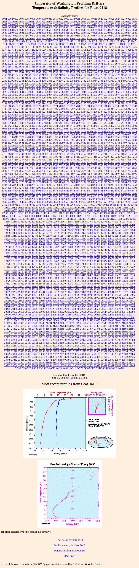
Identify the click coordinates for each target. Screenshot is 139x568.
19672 (62, 295)
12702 (56, 247)
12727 (14, 249)
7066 (134, 148)
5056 (10, 94)
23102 (90, 354)
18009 (28, 269)
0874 (94, 35)
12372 (97, 221)
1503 (66, 55)
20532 (62, 309)
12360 (14, 221)
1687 (44, 66)
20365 (111, 306)
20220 (104, 303)
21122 (62, 317)
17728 (76, 266)
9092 (66, 196)
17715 (69, 266)
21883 (111, 328)
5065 (55, 94)
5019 (94, 89)
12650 (83, 244)
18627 (62, 278)
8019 (10, 176)
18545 (7, 278)
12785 (14, 255)
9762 (44, 204)
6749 (123, 142)
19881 (49, 297)
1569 (123, 58)
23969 (31, 368)
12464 (35, 233)
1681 (10, 66)
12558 (118, 235)
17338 (118, 261)
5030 (15, 92)
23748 (111, 362)
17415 (35, 264)
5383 (111, 120)
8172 (4, 182)
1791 (61, 72)
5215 (117, 109)
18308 (111, 272)
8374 (77, 187)
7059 (128, 148)
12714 (97, 247)
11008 (32, 213)
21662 (131, 323)
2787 (111, 80)
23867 (76, 365)
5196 (38, 109)
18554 (14, 278)
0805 (44, 32)
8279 (21, 187)
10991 (97, 210)
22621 (97, 342)
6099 (4, 131)
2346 (49, 80)
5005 (15, 89)
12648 (69, 244)
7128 (10, 154)
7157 (83, 154)
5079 (128, 94)
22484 (104, 340)
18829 (125, 280)
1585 (77, 61)
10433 (92, 204)
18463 (111, 275)
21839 (35, 328)
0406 (55, 24)
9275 (21, 199)
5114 (38, 100)
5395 (27, 123)
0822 (72, 32)
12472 (56, 233)
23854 (62, 365)
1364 (111, 52)
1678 (134, 63)
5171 (38, 106)
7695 (100, 171)
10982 (35, 210)
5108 (10, 100)
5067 (66, 94)
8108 (112, 176)
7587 (106, 165)
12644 (42, 244)
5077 (117, 94)
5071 (83, 94)
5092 (66, 97)
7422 (32, 162)
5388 (134, 120)
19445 (83, 292)
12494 (28, 235)
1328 (128, 49)
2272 (94, 78)
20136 (21, 303)
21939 (49, 331)
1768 (89, 69)
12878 (14, 258)
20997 (21, 317)
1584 (72, 61)
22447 (76, 340)
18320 (118, 272)
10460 (49, 207)
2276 (117, 78)
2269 (77, 78)
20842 (56, 314)
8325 (49, 187)
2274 (106, 78)
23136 (111, 354)
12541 (62, 235)
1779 (128, 69)
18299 (97, 272)
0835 (134, 32)
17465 (76, 264)
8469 (117, 190)
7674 (83, 171)
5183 (106, 106)
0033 (15, 21)
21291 (7, 320)
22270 (104, 337)
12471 (49, 233)
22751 (118, 345)
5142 (49, 103)
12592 (14, 238)
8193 (89, 182)
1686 (38, 66)
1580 (49, 61)
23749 (118, 362)
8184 (61, 182)
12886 (69, 258)
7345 (66, 159)
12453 (97, 230)
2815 (66, 83)
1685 (32, 66)
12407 (7, 227)
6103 (21, 131)
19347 (125, 289)
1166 (105, 44)
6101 (10, 131)
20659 (111, 311)
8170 (134, 179)
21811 (111, 326)
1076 (89, 38)
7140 (27, 154)
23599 (42, 362)
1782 (10, 72)
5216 (123, 109)
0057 (83, 21)
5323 (128, 117)
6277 (27, 134)
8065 (55, 176)
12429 (131, 227)
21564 (111, 323)
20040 (7, 300)
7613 (83, 168)
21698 (42, 326)
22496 (118, 340)
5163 (128, 103)
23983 (38, 368)
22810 (69, 348)
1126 (99, 41)
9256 (117, 196)
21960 (69, 331)
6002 (134, 125)
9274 (15, 199)
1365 (117, 52)
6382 (21, 140)
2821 (100, 83)
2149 (123, 72)
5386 (128, 120)
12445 (42, 230)
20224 (111, 303)
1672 (106, 63)
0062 (111, 21)
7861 (66, 173)
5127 (105, 100)
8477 (4, 193)
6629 (10, 142)
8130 (27, 179)
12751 (125, 249)
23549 (125, 359)
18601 (49, 278)
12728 (21, 249)
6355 (100, 137)
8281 (27, 187)
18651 (83, 278)
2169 (94, 75)
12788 (35, 255)
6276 (21, 134)
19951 (62, 297)
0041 (44, 21)
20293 (49, 306)
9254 (111, 196)
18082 (111, 269)
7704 (123, 171)
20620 (62, 311)
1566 (106, 58)
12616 (111, 238)
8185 (66, 182)
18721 (131, 278)
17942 (7, 269)
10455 (28, 207)
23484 (56, 359)
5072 (89, 94)
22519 (14, 342)
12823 (97, 255)
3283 (83, 86)
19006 (90, 283)
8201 (128, 182)
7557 (21, 165)
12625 (42, 241)
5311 (72, 117)
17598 (28, 266)
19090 (63, 286)
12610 (69, 238)
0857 (72, 35)
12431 (14, 230)
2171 (106, 75)
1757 (27, 69)
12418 (76, 227)
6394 (49, 140)
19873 (28, 297)
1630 (32, 63)
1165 (100, 44)
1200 (43, 47)
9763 (49, 204)
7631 (123, 168)
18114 (21, 272)
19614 (28, 295)
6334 (38, 137)
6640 (66, 142)
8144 (61, 179)
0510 (66, 27)
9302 (72, 199)
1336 (15, 52)
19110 (83, 286)
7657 (32, 171)
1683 (21, 66)
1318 (83, 49)
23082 (69, 354)
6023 (61, 128)
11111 (66, 218)
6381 (15, 140)
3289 (117, 86)
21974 (90, 331)
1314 (61, 49)
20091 (76, 300)
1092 (11, 41)
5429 (44, 125)
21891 (131, 328)
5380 (100, 120)
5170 (32, 106)
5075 (106, 94)
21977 (97, 331)
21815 (118, 326)
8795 (100, 193)
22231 (49, 337)
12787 (28, 255)
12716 (104, 247)
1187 (15, 47)
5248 (27, 114)
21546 (104, 323)
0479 (32, 27)
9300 (61, 199)
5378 (94, 120)
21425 (97, 320)
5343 (66, 120)
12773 (69, 252)
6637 (49, 142)
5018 (89, 89)
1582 (61, 61)
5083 (15, 97)
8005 (123, 173)
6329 (32, 137)
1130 (122, 41)
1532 (49, 58)
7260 (32, 159)
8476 (134, 190)
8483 (27, 193)
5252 (49, 114)
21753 (62, 326)
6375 (10, 140)
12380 (14, 224)
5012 (55, 89)
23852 (56, 365)
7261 (38, 159)
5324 (134, 117)
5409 (77, 123)
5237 (100, 111)
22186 (131, 334)
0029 (128, 18)
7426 (44, 162)
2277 (123, 78)
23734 (104, 362)
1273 (117, 47)
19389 (28, 292)
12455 (111, 230)
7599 (15, 168)
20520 (35, 309)
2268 (72, 78)
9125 (100, 196)
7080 (38, 151)
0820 (61, 32)
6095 (117, 128)
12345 (126, 218)
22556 (56, 342)
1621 (134, 61)
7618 (100, 168)
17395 (28, 264)
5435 (61, 125)
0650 (117, 30)
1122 (77, 41)
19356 (131, 289)
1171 (133, 44)
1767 (83, 69)
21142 (76, 317)
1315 (66, 49)
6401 (72, 140)
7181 (4, 156)
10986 (62, 210)
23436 (131, 357)
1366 (123, 52)
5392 (21, 123)
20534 (69, 309)
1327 (123, 49)
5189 (134, 106)
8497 (55, 193)
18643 (76, 278)
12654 (111, 244)
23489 (62, 359)
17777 (90, 266)
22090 (56, 334)
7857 (61, 173)
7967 (100, 173)
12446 (49, 230)
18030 (56, 269)
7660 (38, 171)
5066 (61, 94)
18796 (76, 280)
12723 (125, 247)
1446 (4, 55)
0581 (134, 27)
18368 (35, 275)
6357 (111, 137)
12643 (35, 244)
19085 (56, 286)
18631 (69, 278)
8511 (83, 193)
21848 (56, 328)
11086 (59, 216)
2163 (61, 75)
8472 (123, 190)
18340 (14, 275)
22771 (28, 348)
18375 (49, 275)
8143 (55, 179)
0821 (66, 32)
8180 (44, 182)
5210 (89, 109)
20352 (90, 306)
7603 (32, 168)
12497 (42, 235)
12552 (111, 235)
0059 (94, 21)
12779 (104, 252)
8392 (4, 190)
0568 (111, 27)
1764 (66, 69)
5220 (4, 111)
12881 (35, 258)
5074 (100, 94)
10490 (111, 207)
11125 (113, 218)
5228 (49, 111)
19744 (104, 295)
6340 (72, 137)
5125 (94, 100)
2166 (77, 75)
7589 (111, 165)
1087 (117, 38)
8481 (15, 193)
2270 (83, 78)
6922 (55, 148)
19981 (90, 297)
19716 (83, 295)
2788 (117, 80)
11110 (59, 218)
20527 (49, 309)
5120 (66, 100)
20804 (35, 314)
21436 (111, 320)
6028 (89, 128)
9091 (61, 196)
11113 (79, 218)
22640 (104, 342)
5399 (49, 123)
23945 (125, 365)
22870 (118, 348)
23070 (49, 354)
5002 (134, 86)
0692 (27, 32)
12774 (76, 252)
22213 (28, 337)
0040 (38, 21)
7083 (55, 151)
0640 (66, 30)
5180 (89, 106)
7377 (89, 159)
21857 (62, 328)
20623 (69, 311)
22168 (111, 334)
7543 (111, 162)
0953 (44, 38)
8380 (94, 187)
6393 (44, 140)
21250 (104, 317)
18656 (90, 278)
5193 (21, 109)
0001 (4, 18)
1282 (32, 49)
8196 (100, 182)
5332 (44, 120)
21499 (56, 323)
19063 (14, 286)
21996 (118, 331)
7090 (89, 151)
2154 (15, 75)
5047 (100, 92)
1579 (44, 61)
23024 (111, 351)
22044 (7, 334)
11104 (26, 218)
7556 (15, 165)
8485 (32, 193)
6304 (111, 134)
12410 (28, 227)
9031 (49, 196)
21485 (28, 323)
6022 (55, 128)
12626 (49, 241)
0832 (117, 32)
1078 (100, 38)
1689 (55, 66)
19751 (118, 295)
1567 (111, 58)
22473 (83, 340)
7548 (128, 162)
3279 (61, 86)
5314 (77, 117)
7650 (21, 171)
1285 (38, 49)
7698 (106, 171)
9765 (61, 204)
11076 (25, 216)
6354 (94, 137)
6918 (32, 148)
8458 (94, 190)
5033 (32, 92)
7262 (44, 159)
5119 (60, 100)
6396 (55, 140)
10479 (90, 207)
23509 (83, 359)
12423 (104, 227)
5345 (72, 120)
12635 (111, 241)
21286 (131, 317)
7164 (111, 154)
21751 (56, 326)
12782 (125, 252)
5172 (44, 106)
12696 (35, 247)
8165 (117, 179)
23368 (83, 357)
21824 (131, 326)
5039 (66, 92)
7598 (10, 168)
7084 (61, 151)
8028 (21, 176)
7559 (32, 165)
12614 (97, 238)
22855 (111, 348)
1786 (32, 72)
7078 (27, 151)
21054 (35, 317)
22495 (111, 340)
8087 (95, 176)
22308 (14, 340)
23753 (125, 362)
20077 (63, 300)
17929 (131, 266)
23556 (131, 359)
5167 (15, 106)
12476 (76, 233)
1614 (100, 61)
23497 (76, 359)
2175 (128, 75)
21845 (49, 328)
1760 (44, 69)
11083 (39, 216)
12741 (69, 249)
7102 (117, 151)
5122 (77, 100)
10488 (104, 207)
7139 (21, 154)
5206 (66, 109)
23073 (62, 354)
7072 (10, 151)
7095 (100, 151)
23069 (42, 354)
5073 (94, 94)
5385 (123, 120)
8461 (100, 190)
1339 (32, 52)
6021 (49, 128)
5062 (38, 94)
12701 (49, 247)
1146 (127, 41)
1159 (66, 44)
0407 (61, 24)
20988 (8, 317)
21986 (111, 331)
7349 (72, 159)
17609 (35, 266)
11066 (5, 216)
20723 (21, 314)
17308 (90, 261)
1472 (44, 55)
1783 (15, 72)
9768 (72, 204)
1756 (21, 69)
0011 (55, 18)
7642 (4, 171)
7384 (111, 159)
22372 (28, 340)
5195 (32, 109)
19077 (49, 286)
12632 (90, 241)
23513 (90, 359)
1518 (134, 55)
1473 (49, 55)
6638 (55, 142)
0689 (10, 32)
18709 (125, 278)
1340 (38, 52)
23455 (21, 359)
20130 (124, 300)
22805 (62, 348)
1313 (55, 49)
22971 (69, 351)
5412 (94, 123)
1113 (28, 41)
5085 (27, 97)
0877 (111, 35)
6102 (16, 131)
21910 (28, 331)
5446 (77, 125)
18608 (56, 278)
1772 (106, 69)
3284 (89, 86)
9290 (32, 199)
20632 (90, 311)
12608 (56, 238)
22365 (21, 340)
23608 (49, 362)
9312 (106, 199)
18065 (90, 269)
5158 (100, 103)
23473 (35, 359)
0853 (49, 35)
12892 (90, 258)
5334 (55, 120)
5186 (117, 106)
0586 (15, 30)
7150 (44, 154)
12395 (83, 224)
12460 (14, 233)
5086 (32, 97)
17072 (111, 258)
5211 (94, 109)
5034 (38, 92)
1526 (44, 58)
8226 (94, 185)
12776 (90, 252)
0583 (10, 30)
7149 (38, 154)
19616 (35, 295)
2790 (128, 80)
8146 (72, 179)
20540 (76, 309)
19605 (21, 295)
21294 (14, 320)
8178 (32, 182)
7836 (32, 173)
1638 (72, 63)
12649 (76, 244)
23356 (69, 357)
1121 (72, 41)
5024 (117, 89)
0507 (49, 27)
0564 (89, 27)
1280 (21, 49)
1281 (27, 49)
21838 (28, 328)
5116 (49, 100)
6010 (15, 128)
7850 (55, 173)
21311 (35, 320)
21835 (21, 328)
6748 (117, 142)
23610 (56, 362)
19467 (90, 292)
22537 (28, 342)
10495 (125, 207)
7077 (21, 151)
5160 (111, 103)
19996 (104, 297)
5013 (61, 89)
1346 (66, 52)
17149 (7, 261)
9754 (10, 204)
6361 (134, 137)
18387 (62, 275)
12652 (97, 244)
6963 (77, 148)
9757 (21, 204)
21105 (49, 317)
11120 (99, 218)
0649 (111, 30)
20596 (21, 311)
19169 (131, 286)
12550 (97, 235)
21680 (35, 326)
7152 (55, 154)
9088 (55, 196)
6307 (128, 134)
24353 (66, 368)
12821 (83, 255)
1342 (49, 52)
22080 (42, 334)
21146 (83, 317)
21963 (76, 331)
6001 (128, 125)
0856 (66, 35)
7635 (128, 168)
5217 (128, 109)
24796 (107, 368)
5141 (44, 103)
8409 (49, 190)
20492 (21, 309)
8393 (10, 190)
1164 (94, 44)
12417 (69, 227)
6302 (100, 134)
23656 (69, 362)
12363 (35, 221)
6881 (94, 145)
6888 (128, 145)
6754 (15, 145)
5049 (111, 92)
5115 (44, 100)
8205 (10, 185)
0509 (61, 27)
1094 (22, 41)
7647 (10, 171)
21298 (21, 320)
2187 (38, 78)
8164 (111, 179)
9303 (77, 199)
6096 (123, 128)
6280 (44, 134)
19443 (76, 292)
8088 (100, 176)
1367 (128, 52)
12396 (90, 224)
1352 (100, 52)
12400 (104, 224)
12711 (83, 247)
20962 (118, 314)
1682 (15, 66)
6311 (15, 137)
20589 (7, 311)
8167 (128, 179)
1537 (72, 58)
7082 (49, 151)
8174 (15, 182)
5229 (55, 111)
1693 (72, 66)
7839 (38, 173)
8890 (123, 193)
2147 (111, 72)
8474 (128, 190)
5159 (106, 103)
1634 (55, 63)
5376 (83, 120)
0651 (123, 30)
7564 (44, 165)
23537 (118, 359)
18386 (56, 275)
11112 (73, 218)
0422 (94, 24)
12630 (76, 241)
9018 (38, 196)
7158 (89, 154)
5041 (77, 92)
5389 (4, 123)
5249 (32, 114)
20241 (125, 303)
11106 (39, 218)
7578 (83, 165)
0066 (134, 21)
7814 (21, 173)
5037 (55, 92)
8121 (128, 176)
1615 (106, 61)
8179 (38, 182)
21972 (83, 331)
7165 (117, 154)
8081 (78, 176)
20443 (131, 306)
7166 (123, 154)
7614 (89, 168)
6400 (66, 140)
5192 (15, 109)
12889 (83, 258)
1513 (106, 55)
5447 (83, 125)
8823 (117, 193)
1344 (55, 52)
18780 (62, 280)
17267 (69, 261)
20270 (21, 306)
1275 (128, 47)
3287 (106, 86)
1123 (83, 41)
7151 (49, 154)
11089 (66, 216)
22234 (56, 337)
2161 (49, 75)
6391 (32, 140)
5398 (44, 123)
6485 (100, 140)
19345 (118, 289)
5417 (123, 123)
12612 (83, 238)
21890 (125, 328)
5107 (5, 100)
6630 (15, 142)
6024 (66, 128)
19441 (69, 292)
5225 (32, 111)
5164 (134, 103)
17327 (104, 261)
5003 (4, 89)
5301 (15, 117)
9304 (83, 199)
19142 (118, 286)
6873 (72, 145)
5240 (117, 111)
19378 (21, 292)
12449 (69, 230)
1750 (123, 66)
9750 (134, 202)
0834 (128, 32)
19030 (118, 283)
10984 (49, 210)
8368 (61, 187)
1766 (77, 69)
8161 (94, 179)
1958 (77, 72)
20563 (104, 309)
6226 (117, 131)
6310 (10, 137)
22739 (90, 345)
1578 (38, 61)
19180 (14, 289)
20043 (14, 300)
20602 (28, 311)
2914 (4, 86)
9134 (106, 196)
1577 (32, 61)
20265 (14, 306)
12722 (118, 247)
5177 (72, 106)
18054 (76, 269)
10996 (125, 210)
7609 (61, 168)
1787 (38, 72)
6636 (44, 142)
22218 (35, 337)
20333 (69, 306)
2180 (15, 78)
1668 (83, 63)
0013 (66, 18)
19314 (90, 289)
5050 (117, 92)
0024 (106, 18)
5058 (21, 94)
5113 (32, 100)
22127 (83, 334)
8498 (61, 193)
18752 (28, 280)
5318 (100, 117)
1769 (94, 69)
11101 (6, 218)
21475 (14, 323)
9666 (94, 202)
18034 (62, 269)
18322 (131, 272)
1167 (111, 44)
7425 (38, 162)
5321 (117, 117)
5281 (89, 114)
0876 (106, 35)
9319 (128, 199)
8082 (83, 176)
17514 (111, 264)
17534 (125, 264)
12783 (131, 252)
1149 (11, 44)
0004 (21, 18)
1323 (106, 49)
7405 (10, 162)
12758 (28, 252)
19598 (7, 295)
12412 (42, 227)
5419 (134, 123)
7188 (44, 156)
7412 (21, 162)
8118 (123, 176)
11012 (39, 213)
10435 (106, 204)
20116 (118, 300)
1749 (117, 66)
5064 (49, 94)
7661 (44, 171)
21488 (35, 323)
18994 (83, 283)
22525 (21, 342)
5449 (94, 125)
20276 (35, 306)
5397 (38, 123)
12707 (62, 247)
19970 (76, 297)
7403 (4, 162)
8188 (72, 182)
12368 (69, 221)
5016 (77, 89)
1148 (5, 44)
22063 (28, 334)
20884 (69, 314)
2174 (123, 75)
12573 (131, 235)
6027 (83, 128)
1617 (117, 61)
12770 (62, 252)
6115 (32, 131)
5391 (15, 123)
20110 (111, 300)
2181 (21, 78)
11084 (46, 216)
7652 (27, 171)
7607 (55, 168)
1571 (134, 58)
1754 (10, 69)
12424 (111, 227)
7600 (21, 168)
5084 (21, 97)
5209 (83, 109)
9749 (128, 202)
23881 (90, 365)
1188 (21, 47)
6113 (27, 131)
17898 (118, 266)
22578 (69, 342)
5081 (4, 97)
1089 (128, 38)
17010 (97, 258)
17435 (62, 264)
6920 (44, 148)
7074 (15, 151)
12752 (131, 249)
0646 (100, 30)
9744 (123, 202)
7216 (94, 156)
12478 (90, 233)
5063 (44, 94)
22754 (125, 345)
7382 (106, 159)
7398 (128, 159)
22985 (97, 351)
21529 (90, 323)
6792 (38, 145)
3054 (32, 86)
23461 (28, 359)
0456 (134, 24)
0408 (66, 24)
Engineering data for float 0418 (69, 550)
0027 (117, 18)
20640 (97, 311)
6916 (21, 148)
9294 (49, 199)
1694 (77, 66)
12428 (125, 227)
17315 (97, 261)
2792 (4, 83)
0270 (27, 24)
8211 (44, 185)
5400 (55, 123)
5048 (106, 92)
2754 (72, 80)
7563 (38, 165)
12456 (118, 230)
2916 (15, 86)
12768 (49, 252)
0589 (21, 30)
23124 (104, 354)
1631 (38, 63)
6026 (77, 128)
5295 (128, 114)
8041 (32, 176)
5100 (100, 97)
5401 (61, 123)
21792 (83, 326)
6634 (38, 142)
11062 (121, 213)
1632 (44, 63)
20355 (97, 306)
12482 (118, 233)
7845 (44, 173)
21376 (62, 320)
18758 (35, 280)
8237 (106, 185)
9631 (15, 202)
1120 (66, 41)
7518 (94, 162)
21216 (97, 317)
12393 (76, 224)
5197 (44, 109)
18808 (83, 280)
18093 (118, 269)
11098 (121, 216)
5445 (72, 125)
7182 (10, 156)
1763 (61, 69)
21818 (125, 326)
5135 (10, 103)
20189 (90, 303)
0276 (32, 24)
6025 (72, 128)
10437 (120, 204)
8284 (32, 187)
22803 (56, 348)
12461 (21, 233)
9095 (77, 196)
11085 (52, 216)
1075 (83, 38)
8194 (94, 182)
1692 (66, 66)
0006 (32, 18)
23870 (83, 365)
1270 (100, 47)
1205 (72, 47)
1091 (5, 41)
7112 (134, 151)
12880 (28, 258)
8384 (117, 187)
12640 (14, 244)
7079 (32, 151)
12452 (90, 230)
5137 (21, 103)
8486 (38, 193)
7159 (94, 154)
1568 (117, 58)
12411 (35, 227)
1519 (4, 58)
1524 (32, 58)
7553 (10, 165)
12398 (97, 224)
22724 (62, 345)
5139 (32, 103)
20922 (90, 314)
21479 (21, 323)
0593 (38, 30)
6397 (61, 140)
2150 (128, 72)
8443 (66, 190)
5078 (123, 94)
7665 (55, 171)
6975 (106, 148)
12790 (42, 255)
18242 (69, 272)
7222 (117, 156)
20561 (97, 309)
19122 (97, 286)
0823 (77, 32)
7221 (111, 156)
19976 (83, 297)
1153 (33, 44)
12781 (118, 252)
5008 (32, 89)
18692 (111, 278)
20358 (104, 306)
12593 (21, 238)
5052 (128, 92)
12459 (7, 233)
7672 (77, 171)
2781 (77, 80)
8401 (32, 190)
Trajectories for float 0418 (69, 540)
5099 (94, 97)
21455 (125, 320)
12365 (49, 221)
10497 (131, 207)
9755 (15, 204)
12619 (131, 238)
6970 (94, 148)
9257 (123, 196)
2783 (89, 80)
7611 (72, 168)
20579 (125, 309)
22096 (69, 334)
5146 (72, 103)
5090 (55, 97)
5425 (32, 125)
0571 (128, 27)
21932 (42, 331)
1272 (111, 47)
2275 (111, 78)
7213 (77, 156)
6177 (60, 131)
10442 (134, 204)
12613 (90, 238)
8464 (106, 190)
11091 (80, 216)
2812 (49, 83)
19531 (111, 292)
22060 (21, 334)
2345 (44, 80)
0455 (128, 24)
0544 (77, 27)
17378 (7, 264)
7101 (111, 151)
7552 (4, 165)
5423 (21, 125)
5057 (15, 94)
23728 (97, 362)
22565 (62, 342)
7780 (134, 171)
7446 (61, 162)
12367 (62, 221)
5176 (66, 106)
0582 (4, 30)
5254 (55, 114)
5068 (72, 94)
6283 (61, 134)
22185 (125, 334)
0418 (72, 24)
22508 (131, 340)
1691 (61, 66)
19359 (7, 292)
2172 (111, 75)
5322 (123, 117)
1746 (100, 66)
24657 (94, 368)
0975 (55, 38)
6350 (77, 137)
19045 (125, 283)
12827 (125, 255)
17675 (56, 266)
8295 (38, 187)
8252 (128, 185)
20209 (97, 303)
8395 (21, 190)
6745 (100, 142)
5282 (94, 114)
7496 (83, 162)
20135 (14, 303)
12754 (7, 252)
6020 (44, 128)
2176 (134, 75)
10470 (76, 207)
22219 (42, 337)
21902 (14, 331)
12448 (62, 230)
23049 (7, 354)
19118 (90, 286)
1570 (128, 58)
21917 (35, 331)
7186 (32, 156)
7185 (27, 156)
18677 (104, 278)
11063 (127, 213)
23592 (21, 362)
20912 (76, 314)
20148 (49, 303)
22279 (125, 337)
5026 (128, 89)
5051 (123, 92)
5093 (72, 97)
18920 (56, 283)
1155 (44, 44)
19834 (7, 297)
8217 (77, 185)
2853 (106, 83)
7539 (106, 162)
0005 (27, 18)
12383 (35, 224)
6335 (44, 137)
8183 (55, 182)
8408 (44, 190)
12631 (83, 241)
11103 (19, 218)
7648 (15, 171)
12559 (125, 235)
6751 (134, 142)
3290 (123, 86)
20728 (28, 314)
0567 (106, 27)
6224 (106, 131)
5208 (77, 109)
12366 (56, 221)
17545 (131, 264)
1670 (94, 63)
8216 (72, 185)
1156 (50, 44)
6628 (4, 142)
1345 (61, 52)
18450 (97, 275)
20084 (70, 300)
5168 (21, 106)
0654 (134, 30)
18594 (42, 278)
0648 (106, 30)
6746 (106, 142)
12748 (104, 249)
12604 (28, 238)
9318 (123, 199)
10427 (78, 204)
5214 (111, 109)
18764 (49, 280)
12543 (76, 235)
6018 (32, 128)
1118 (55, 41)
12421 (97, 227)
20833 (49, 314)
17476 (97, 264)
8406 (38, 190)
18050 (69, 269)
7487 (77, 162)
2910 (117, 83)
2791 (134, 80)
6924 (66, 148)
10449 (21, 207)
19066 (28, 286)
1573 (10, 61)
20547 (83, 309)
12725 (7, 249)
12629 (69, 241)
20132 (131, 300)
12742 (76, 249)
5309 (61, 117)
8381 (100, 187)
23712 (90, 362)
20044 (21, 300)
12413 (49, 227)
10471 (83, 207)
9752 (4, 204)
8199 (117, 182)
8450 (83, 190)
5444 (66, 125)
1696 (89, 66)
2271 (89, 78)
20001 (111, 297)
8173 (10, 182)
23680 (76, 362)
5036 (49, 92)
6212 (72, 131)
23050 (14, 354)
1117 (50, 41)
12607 (49, 238)
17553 (7, 266)
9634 (27, 202)
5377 (89, 120)
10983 (42, 210)
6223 (100, 131)
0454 (123, 24)
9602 (4, 202)
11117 (86, 218)
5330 (32, 120)
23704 (83, 362)
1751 (128, 66)
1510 (89, 55)
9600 (134, 199)
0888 (15, 38)
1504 (72, 55)
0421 (89, 24)
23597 (35, 362)
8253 (134, 185)
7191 (61, 156)
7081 (44, 151)
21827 (7, 328)
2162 (55, 75)
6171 (55, 131)
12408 (14, 227)
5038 (61, 92)
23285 (28, 357)
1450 (21, 55)
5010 (44, 89)
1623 (10, 63)
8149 (77, 179)
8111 (117, 176)
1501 (55, 55)
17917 (125, 266)
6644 (89, 142)
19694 (69, 295)
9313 (111, 199)
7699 (111, 171)
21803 (90, 326)
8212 (49, 185)
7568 (55, 165)
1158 (61, 44)
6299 (83, 134)
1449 (15, 55)
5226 (38, 111)
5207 (72, 109)
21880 (104, 328)
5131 (122, 100)
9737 (117, 202)
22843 (97, 348)
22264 (97, 337)
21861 (69, 328)
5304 (32, 117)
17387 (21, 264)
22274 (111, 337)
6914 (10, 148)
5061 (32, 94)
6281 (49, 134)
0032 (10, 21)
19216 (42, 289)
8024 (16, 176)
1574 (15, 61)
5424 (27, 125)
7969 (106, 173)
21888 (118, 328)
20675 (125, 311)
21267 (110, 317)
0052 (55, 21)
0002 (10, 18)
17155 (14, 261)
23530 (111, 359)
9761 (38, 204)
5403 (72, 123)
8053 (49, 176)
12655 (118, 244)
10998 (5, 213)
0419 (77, 24)
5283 (100, 114)
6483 (89, 140)
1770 (100, 69)
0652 (128, 30)
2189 (49, 78)
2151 (134, 72)
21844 (42, 328)
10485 (97, 207)
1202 (55, 47)
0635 (61, 30)
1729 (94, 66)
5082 (10, 97)
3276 (44, 86)
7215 (89, 156)
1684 (27, 66)
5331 (38, 120)
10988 (76, 210)
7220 (106, 156)
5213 (106, 109)
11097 (114, 216)
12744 (83, 249)
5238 (106, 111)
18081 (104, 269)
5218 (134, 109)
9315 (117, 199)
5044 (83, 92)
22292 (7, 340)
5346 (77, 120)
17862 (104, 266)
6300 (89, 134)
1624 (15, 63)
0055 (72, 21)
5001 (128, 86)
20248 (7, 306)
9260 (128, 196)
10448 (14, 207)
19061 (7, 286)
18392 (69, 275)
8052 (44, 176)
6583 (134, 140)
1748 (111, 66)
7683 (94, 171)
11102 (13, 218)
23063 (35, 354)
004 (67, 378)
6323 (21, 137)
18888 (42, 283)
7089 (83, 151)
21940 (56, 331)
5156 (89, 103)
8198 (111, 182)
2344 (38, 80)
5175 (61, 106)
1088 (123, 38)
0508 (55, 27)
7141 (32, 154)
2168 (89, 75)
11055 (100, 213)
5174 (55, 106)
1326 (117, 49)
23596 (28, 362)
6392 (38, 140)
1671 (100, 63)
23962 (24, 368)
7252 (4, 159)
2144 (94, 72)
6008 (10, 128)
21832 (14, 328)
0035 (27, 21)
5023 (111, 89)
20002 (118, 297)
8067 (66, 176)
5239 (111, 111)
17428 (49, 264)
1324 (111, 49)
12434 (28, 230)
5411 (89, 123)
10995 (118, 210)
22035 (131, 331)
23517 (97, 359)
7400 (134, 159)
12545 (83, 235)
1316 (72, 49)
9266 (10, 199)
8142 (49, 179)
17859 (97, 266)
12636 (118, 241)
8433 (55, 190)
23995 (45, 368)
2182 (27, 78)
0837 (10, 35)
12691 (28, 247)
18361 (28, 275)
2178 (4, 78)
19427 (62, 292)
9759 (32, 204)
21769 (69, 326)
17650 (49, 266)
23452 (14, 359)
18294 (90, 272)
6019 (38, 128)
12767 (42, 252)
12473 (62, 233)
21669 (14, 326)
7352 (77, 159)
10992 (104, 210)
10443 (7, 207)
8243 (111, 185)
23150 (118, 354)
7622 (117, 168)
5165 (4, 106)
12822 (90, 255)
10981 (28, 210)
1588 (94, 61)
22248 (76, 337)
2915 (10, 86)
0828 (94, 32)
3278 (55, 86)
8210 (38, 185)
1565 (100, 58)
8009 (134, 173)
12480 (104, 233)
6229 (134, 131)
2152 (4, 75)
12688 (21, 247)
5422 (15, 125)
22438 (56, 340)
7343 (61, 159)
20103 (90, 300)
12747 (97, 249)
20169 (69, 303)
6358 (117, 137)
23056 (28, 354)
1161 (77, 44)
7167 (128, 154)
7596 (134, 165)
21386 (76, 320)
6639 (61, 142)
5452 (111, 125)
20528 (56, 309)
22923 (21, 351)
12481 (111, 233)
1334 (4, 52)
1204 (66, 47)
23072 (56, 354)
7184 (21, 156)
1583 (66, 61)
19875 (35, 297)
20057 (35, 300)
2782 (83, 80)
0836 (4, 35)
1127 (105, 41)
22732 (83, 345)
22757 (7, 348)
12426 (118, 227)
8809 (106, 193)
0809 (55, 32)
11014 (46, 213)
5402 (66, 123)
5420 (4, 125)
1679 (4, 66)
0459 (15, 27)
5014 (66, 89)
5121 (71, 100)
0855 (61, 35)
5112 (27, 100)
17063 (104, 258)
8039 (27, 176)
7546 (117, 162)
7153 (61, 154)
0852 (44, 35)
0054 (66, 21)
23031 (118, 351)
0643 (83, 30)
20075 (56, 300)
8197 (106, 182)
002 (58, 378)
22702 (28, 345)
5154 (77, 103)
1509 (83, 55)
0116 (21, 24)
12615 (104, 238)
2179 (10, 78)
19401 (42, 292)
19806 (131, 295)
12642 (28, 244)
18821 (104, 280)
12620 (7, 241)
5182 (100, 106)
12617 (118, 238)
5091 (61, 97)
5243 (134, 111)
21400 (83, 320)
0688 (4, 32)
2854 (111, 83)
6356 (106, 137)
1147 (133, 41)
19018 (111, 283)
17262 (56, 261)
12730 (35, 249)
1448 (10, 55)
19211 (35, 289)
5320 (111, 117)
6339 (66, 137)
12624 (35, 241)
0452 (111, 24)
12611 (76, 238)
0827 (89, 32)
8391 (134, 187)
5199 (55, 109)
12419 (83, 227)
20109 (104, 300)
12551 (104, 235)
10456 (35, 207)
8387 (123, 187)
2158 (38, 75)
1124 (88, 41)
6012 (27, 128)
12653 (104, 244)
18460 (104, 275)
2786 (106, 80)
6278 (32, 134)
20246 (131, 303)
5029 (10, 92)
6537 (123, 140)
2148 (117, 72)
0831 (111, 32)
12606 (42, 238)
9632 (21, 202)
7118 (4, 154)
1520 (10, 58)
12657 (131, 244)
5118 (55, 100)
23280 (21, 357)
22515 (7, 342)
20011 (125, 297)
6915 (15, 148)
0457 (4, 27)
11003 (18, 213)
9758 (27, 204)
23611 (62, 362)
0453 (117, 24)
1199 (38, 47)
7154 (66, 154)
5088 (44, 97)
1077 (94, 38)
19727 (97, 295)
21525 (83, 323)
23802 (21, 365)
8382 (106, 187)
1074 (77, 38)
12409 (21, 227)
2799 (38, 83)
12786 (21, 255)
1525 (38, 58)
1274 (122, 47)
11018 (59, 213)
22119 (76, 334)
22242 (62, 337)
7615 (94, 168)
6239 (4, 134)
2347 (55, 80)
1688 (49, 66)
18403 (76, 275)
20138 (35, 303)
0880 (123, 35)
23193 (7, 357)
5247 (21, 114)
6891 (4, 148)
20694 (131, 311)
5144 (61, 103)
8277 (15, 187)
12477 (83, 233)
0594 (44, 30)
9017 (32, 196)
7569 (61, 165)
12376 (118, 221)
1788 (44, 72)
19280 (62, 289)
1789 (49, 72)
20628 (83, 311)
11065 (134, 213)
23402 (104, 357)
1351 (94, 52)
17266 (62, 261)
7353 (83, 159)
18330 (7, 275)
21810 (104, 326)
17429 (56, 264)
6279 (38, 134)
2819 (89, 83)
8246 (117, 185)
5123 (83, 100)
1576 (27, 61)
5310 (66, 117)
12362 (28, 221)
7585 (94, 165)
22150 (90, 334)
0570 (123, 27)
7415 (27, 162)
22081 (49, 334)
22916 (14, 351)
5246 (15, 114)
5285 (111, 114)
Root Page (69, 556)
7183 (15, 156)
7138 (15, 154)
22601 (83, 342)
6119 (43, 131)
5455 (123, 125)
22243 (69, 337)
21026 (28, 317)
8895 (128, 193)
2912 (128, 83)
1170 (127, 44)
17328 (111, 261)
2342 (27, 80)
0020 (100, 18)
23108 (97, 354)
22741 (97, 345)
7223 (123, 156)
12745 (90, 249)
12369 (76, 221)
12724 (131, 247)
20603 (35, 311)
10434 (99, 204)
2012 (83, 72)
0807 (49, 32)
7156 (77, 154)
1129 (116, 41)
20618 (49, 311)
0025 (111, 18)
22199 (7, 337)
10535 (14, 210)
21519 (76, 323)
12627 (56, 241)
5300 (10, 117)
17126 (125, 258)
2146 (106, 72)
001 (54, 378)
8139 (44, 179)
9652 (61, 202)
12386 (56, 224)
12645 (49, 244)
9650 (55, 202)
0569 (117, 27)
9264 (134, 196)
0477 (21, 27)
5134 (4, 103)
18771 (56, 280)
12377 (125, 221)
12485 (7, 235)
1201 (49, 47)
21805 (97, 326)
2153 (10, 75)
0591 (27, 30)
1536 (66, 58)
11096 (107, 216)
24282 (59, 368)
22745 (111, 345)
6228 (128, 131)
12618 (125, 238)
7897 (72, 173)
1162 (83, 44)
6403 (77, 140)
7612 (77, 168)
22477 (97, 340)
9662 (89, 202)
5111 (21, 100)
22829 (83, 348)
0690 (15, 32)
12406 (131, 224)
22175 (118, 334)
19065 (21, 286)
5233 (77, 111)
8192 (83, 182)
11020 (73, 213)
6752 (4, 145)
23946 (131, 365)
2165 (72, 75)
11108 (53, 218)
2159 (44, 75)
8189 (77, 182)
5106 (134, 97)
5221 (10, 111)
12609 (62, 238)
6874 (77, 145)
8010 (4, 176)
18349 (21, 275)
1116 (44, 41)
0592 (32, 30)
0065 (128, 21)
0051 (49, 21)
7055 (123, 148)
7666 (61, 171)
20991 (14, 317)
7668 (66, 171)
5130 (117, 100)
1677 (128, 63)
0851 (38, 35)
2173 (117, 75)
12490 (21, 235)
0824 (83, 32)
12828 (131, 255)
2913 (134, 83)
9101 (94, 196)
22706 (35, 345)
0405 (49, 24)
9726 (111, 202)
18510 (131, 275)
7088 (77, 151)
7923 (77, 173)
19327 (104, 289)
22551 (35, 342)
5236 (94, 111)
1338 (27, 52)
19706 (76, 295)
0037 (32, 21)
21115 (56, 317)
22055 (14, 334)
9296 (55, 199)
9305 (89, 199)
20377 (118, 306)
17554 (14, 266)
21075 (42, 317)
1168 (116, 44)
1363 (106, 52)
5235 (89, 111)
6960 (72, 148)
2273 (100, 78)
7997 (117, 173)
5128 (111, 100)
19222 (49, 289)
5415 (111, 123)
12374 (111, 221)
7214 (83, 156)
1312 (49, 49)
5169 (27, 106)
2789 (123, 80)
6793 (44, 145)
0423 (100, 24)
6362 (4, 140)
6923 (61, 148)
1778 (123, 69)
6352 (83, 137)
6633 (32, 142)
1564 (94, 58)
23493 (69, 359)
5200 (61, 109)
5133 (133, 100)
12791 (49, 255)
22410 (49, 340)
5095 (83, 97)
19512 (104, 292)
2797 (27, 83)
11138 (119, 218)
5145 (66, 103)
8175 (21, 182)
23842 (42, 365)
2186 (32, 78)
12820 (76, 255)
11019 (66, 213)
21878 (97, 328)
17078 (118, 258)
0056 (77, 21)
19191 (21, 289)
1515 (117, 55)
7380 (100, 159)
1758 (32, 69)
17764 (83, 266)
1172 (4, 47)
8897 (134, 193)
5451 (106, 125)
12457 (125, 230)
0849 (32, 35)
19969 (69, 297)
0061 (106, 21)
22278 (118, 337)
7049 (117, 148)
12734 (49, 249)
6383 (27, 140)
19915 (56, 297)
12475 (69, 233)
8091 (106, 176)
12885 (62, 258)
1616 (111, 61)
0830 (106, 32)
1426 (134, 52)
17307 (83, 261)
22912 (7, 351)
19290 (69, 289)
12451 (83, 230)
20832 (42, 314)
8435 (61, 190)
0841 (27, 35)
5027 (134, 89)
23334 (49, 357)
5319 (106, 117)
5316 (89, 117)
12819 (69, 255)
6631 (21, 142)
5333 (49, 120)
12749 (111, 249)
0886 (4, 38)
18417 (83, 275)
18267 (76, 272)
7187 (38, 156)
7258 (27, 159)
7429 (49, 162)
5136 (15, 103)
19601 (14, 295)
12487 (14, 235)
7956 (94, 173)
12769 (56, 252)
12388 (62, 224)
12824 (104, 255)
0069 (15, 24)
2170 (100, 75)
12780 (111, 252)
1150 (16, 44)
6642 (77, 142)
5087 (38, 97)
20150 (56, 303)
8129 (21, 179)
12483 (125, 233)
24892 (114, 368)
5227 (44, 111)
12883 (49, 258)
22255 (83, 337)
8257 (10, 187)
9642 (38, 202)
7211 (66, 156)
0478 (27, 27)
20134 (7, 303)
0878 (117, 35)
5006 (21, 89)
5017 (83, 89)
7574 (72, 165)
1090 (134, 38)
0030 (134, 18)
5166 (10, 106)
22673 (131, 342)
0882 (134, 35)
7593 (117, 165)
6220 (89, 131)
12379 (7, 224)
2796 (21, 83)
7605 (44, 168)
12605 (35, 238)
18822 (111, 280)
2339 (10, 80)
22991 (104, 351)
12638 (131, 241)
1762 (55, 69)
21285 (124, 317)
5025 (123, 89)
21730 (49, 326)
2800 (44, 83)
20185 (83, 303)
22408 (42, 340)
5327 (15, 120)
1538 (77, 58)
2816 (72, 83)
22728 (76, 345)
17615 (42, 266)
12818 (62, 255)
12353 (133, 218)
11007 (25, 213)
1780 (134, 69)
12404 (125, 224)
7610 (66, 168)
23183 (125, 354)
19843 (14, 297)
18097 (125, 269)
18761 (42, 280)
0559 (83, 27)
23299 (35, 357)
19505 (97, 292)
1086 (111, 38)
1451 (27, 55)
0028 (123, 18)
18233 (62, 272)
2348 (61, 80)
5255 (61, 114)
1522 (21, 58)
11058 (114, 213)
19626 (42, 295)
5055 (4, 94)
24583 (87, 368)
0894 (32, 38)
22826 (76, 348)
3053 (27, 86)
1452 (32, 55)
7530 (100, 162)
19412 (56, 292)
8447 (77, 190)
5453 (117, 125)
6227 (123, 131)
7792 (10, 173)
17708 (62, 266)
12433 (21, 230)
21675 (28, 326)
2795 (15, 83)
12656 (125, 244)
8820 (111, 193)
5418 (128, 123)
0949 (38, 38)
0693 (32, 32)
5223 (21, 111)
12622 (21, 241)
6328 (27, 137)
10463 (62, 207)
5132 (128, 100)
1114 (33, 41)
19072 (42, 286)
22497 (125, 340)
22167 (104, 334)
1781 (4, 72)
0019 (94, 18)
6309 (4, 137)
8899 (10, 196)
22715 (42, 345)
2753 (66, 80)
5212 (100, 109)
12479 (97, 233)
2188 (44, 78)
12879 (21, 258)
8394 (15, 190)
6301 (94, 134)
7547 (123, 162)
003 (63, 378)
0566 (100, 27)
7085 (66, 151)
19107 (76, 286)
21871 (83, 328)
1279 (15, 49)
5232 (72, 111)
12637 (125, 241)
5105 (128, 97)
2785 (100, 80)
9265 (4, 199)
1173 (10, 47)
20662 (118, 311)
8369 (66, 187)
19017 (104, 283)
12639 (7, 244)
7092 (94, 151)
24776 (100, 368)
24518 (73, 368)
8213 (55, 185)
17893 (111, 266)
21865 (76, 328)
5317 (94, 117)
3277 (49, 86)
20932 (104, 314)
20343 (83, 306)
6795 (55, 145)
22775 (35, 348)
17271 (76, 261)
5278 (72, 114)
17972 (21, 269)
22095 (62, 334)
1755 (15, 69)
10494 (118, 207)
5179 (83, 106)
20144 (42, 303)
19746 (111, 295)
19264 (56, 289)
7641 (134, 168)
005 (72, 378)
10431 (85, 204)
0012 (61, 18)
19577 (125, 292)
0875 (100, 35)
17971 (14, 269)
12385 (49, 224)
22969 (62, 351)
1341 (44, 52)
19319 (97, 289)
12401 (111, 224)
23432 (125, 357)
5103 (117, 97)
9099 (89, 196)
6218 (77, 131)
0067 (4, 24)
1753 (4, 69)
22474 (90, 340)
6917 (27, 148)
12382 (28, 224)
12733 (42, 249)
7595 (128, 165)
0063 (117, 21)
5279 (77, 114)
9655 (66, 202)
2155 (21, 75)
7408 (15, 162)
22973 (83, 351)
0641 (72, 30)
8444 (72, 190)
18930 (62, 283)
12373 (104, 221)
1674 (117, 63)
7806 (15, 173)
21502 (69, 323)
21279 (117, 317)
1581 (55, 61)
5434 (55, 125)
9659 (77, 202)
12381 (21, 224)
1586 (83, 61)
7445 (55, 162)
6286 (77, 134)
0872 (83, 35)
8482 (21, 193)
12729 (28, 249)
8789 (94, 193)
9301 (66, 199)
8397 (27, 190)
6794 (49, 145)
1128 (111, 41)
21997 (125, 331)
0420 (83, 24)
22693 (21, 345)
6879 (89, 145)
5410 (83, 123)
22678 (7, 345)
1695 (83, 66)
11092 (86, 216)
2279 (134, 78)
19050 (131, 283)
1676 (123, 63)
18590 (35, 278)
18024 (49, 269)
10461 (56, 207)
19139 (111, 286)
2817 (77, 83)
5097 (89, 97)
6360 (128, 137)
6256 (10, 134)
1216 (83, 47)
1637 (66, 63)
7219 (100, 156)
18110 (14, 272)
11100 (134, 216)
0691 (21, 32)
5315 (83, 117)
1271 (105, 47)
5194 (27, 109)
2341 (21, 80)
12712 (90, 247)
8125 (4, 179)
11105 (33, 218)
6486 (106, 140)
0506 (44, 27)
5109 (16, 100)
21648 (125, 323)
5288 (123, 114)
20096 (83, 300)
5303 (27, 117)
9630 (10, 202)
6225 (111, 131)
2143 (89, 72)
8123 (134, 176)
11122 (106, 218)
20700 (7, 314)
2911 (123, 83)
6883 (106, 145)
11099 (127, 216)
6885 (117, 145)
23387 (90, 357)
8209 (32, 185)
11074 (18, 216)
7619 (106, 168)
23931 (104, 365)
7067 (4, 151)
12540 (56, 235)
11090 (73, 216)
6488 (111, 140)
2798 (32, 83)
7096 (106, 151)
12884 (56, 258)
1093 (17, 41)
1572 (4, 61)
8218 (83, 185)
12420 (90, 227)
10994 (111, 210)
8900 (15, 196)
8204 (4, 185)
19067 (35, 286)
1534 (55, 58)
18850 (131, 280)
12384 (42, 224)
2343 (32, 80)
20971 (131, 314)
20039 (131, 297)
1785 (27, 72)
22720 (49, 345)
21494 (49, 323)
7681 (89, 171)
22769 (21, 348)
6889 (134, 145)
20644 (104, 311)
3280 (66, 86)
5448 (89, 125)
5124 (88, 100)
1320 (89, 49)
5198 (49, 109)
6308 (134, 134)
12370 (83, 221)
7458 (66, 162)
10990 (90, 210)
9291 (38, 199)
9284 (27, 199)
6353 (89, 137)
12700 (42, 247)
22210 (21, 337)
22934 (28, 351)
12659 (14, 247)
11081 (32, 216)
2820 (94, 83)
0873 (89, 35)
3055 (38, 86)
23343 (62, 357)
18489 (125, 275)
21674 (21, 326)
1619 (128, 61)
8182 (49, 182)
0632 (55, 30)
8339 (55, 187)
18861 (14, 283)
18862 (21, 283)
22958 (56, 351)
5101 (106, 97)
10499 (7, 210)
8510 (77, 193)
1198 (32, 47)
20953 (111, 314)
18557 (21, 278)
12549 (90, 235)
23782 (7, 365)
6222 (94, 131)
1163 (88, 44)
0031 (4, 21)
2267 (66, 78)
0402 (38, 24)
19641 (49, 295)
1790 (55, 72)
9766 (66, 204)
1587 (89, 61)
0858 (77, 35)
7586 (100, 165)
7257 (21, 159)
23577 (14, 362)
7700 (117, 171)
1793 (66, 72)
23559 (7, 362)
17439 (69, 264)
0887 (10, 38)
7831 (27, 173)
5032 (27, 92)
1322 (100, 49)
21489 (42, 323)
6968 (89, 148)
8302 (44, 187)
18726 (7, 280)
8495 (49, 193)
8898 (4, 196)
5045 (89, 92)
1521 (15, 58)
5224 (27, 111)
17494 (104, 264)
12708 (69, 247)
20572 (111, 309)
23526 (104, 359)
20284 (42, 306)
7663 (49, 171)
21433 (104, 320)
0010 (49, 18)
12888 (76, 258)
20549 (90, 309)
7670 (72, 171)
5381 (106, 120)
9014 (27, 196)
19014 (97, 283)
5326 (10, 120)
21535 (97, 323)
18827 (118, 280)
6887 (123, 145)
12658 (7, 247)
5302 (21, 117)
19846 (21, 297)
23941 (111, 365)
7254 (15, 159)
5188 (128, 106)
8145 (66, 179)
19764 (125, 295)
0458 (10, 27)
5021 (106, 89)
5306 (44, 117)
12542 (69, 235)
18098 (131, 269)
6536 (117, 140)
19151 (124, 286)
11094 (100, 216)
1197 (27, 47)
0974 (49, 38)
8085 (89, 176)
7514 (89, 162)
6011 (21, 128)
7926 (83, 173)
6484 (94, 140)
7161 (106, 154)
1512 (100, 55)
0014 (72, 18)
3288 (111, 86)
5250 (38, 114)
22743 (104, 345)
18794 (69, 280)
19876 (42, 297)
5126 (100, 100)
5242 (128, 111)
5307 (49, 117)
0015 (77, 18)
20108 (97, 300)
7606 (49, 168)
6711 (94, 142)
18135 (28, 272)
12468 (42, 233)
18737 (14, 280)
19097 (70, 286)
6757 (32, 145)
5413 (100, 123)
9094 (72, 196)
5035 (44, 92)
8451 (89, 190)
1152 (27, 44)
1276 (134, 47)
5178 (77, 106)
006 (76, 378)
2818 (83, 83)
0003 (15, 18)
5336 (61, 120)
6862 (61, 145)
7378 (94, 159)
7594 (123, 165)
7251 (134, 156)
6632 (27, 142)
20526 (42, 309)
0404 (44, 24)
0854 (55, 35)
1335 (10, 52)
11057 (107, 213)
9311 (100, 199)
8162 (100, 179)
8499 (66, 193)
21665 (7, 326)
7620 (111, 168)
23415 (118, 357)
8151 (83, 179)
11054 (93, 213)
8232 (100, 185)
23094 (76, 354)
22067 (35, 334)
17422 (42, 264)
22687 (14, 345)
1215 (77, 47)
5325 (4, 120)
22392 (35, 340)
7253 (10, 159)
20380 (125, 306)
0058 (89, 21)
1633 (49, 63)
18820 (97, 280)
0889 (21, 38)
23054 (21, 354)
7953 (89, 173)
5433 (49, 125)
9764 (55, 204)
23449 (7, 359)
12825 (111, 255)
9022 (44, 196)
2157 (32, 75)
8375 (83, 187)
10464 (69, 207)
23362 (76, 357)
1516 (123, 55)
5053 (134, 92)
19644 (56, 295)
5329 (27, 120)
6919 (38, 148)
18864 (28, 283)
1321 (94, 49)
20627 (76, 311)
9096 (83, 196)
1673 (111, 63)
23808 (28, 365)
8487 (44, 193)
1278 (10, 49)
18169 (42, 272)
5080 (134, 94)
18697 (118, 278)
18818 (90, 280)
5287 (117, 114)
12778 (97, 252)
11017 (52, 213)
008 (85, 378)
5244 (4, 114)
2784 (94, 80)
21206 (90, 317)
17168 (21, 261)
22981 (90, 351)
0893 (27, 38)
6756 (27, 145)
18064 (83, 269)
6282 (55, 134)
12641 (21, 244)
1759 (38, 69)
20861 (62, 314)
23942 (118, 365)
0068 (10, 24)
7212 (72, 156)
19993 (97, 297)
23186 (131, 354)
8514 (89, 193)
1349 (83, 52)
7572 (66, 165)
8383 (111, 187)
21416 (90, 320)
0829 (100, 32)
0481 (38, 27)
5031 (21, 92)
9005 (21, 196)
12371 (90, 221)
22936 (35, 351)
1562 (83, 58)
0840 (21, 35)
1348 (77, 52)
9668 (100, 202)
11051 (80, 213)
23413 (111, 357)
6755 (21, 145)
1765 (72, 69)
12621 (14, 241)
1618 (123, 61)
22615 (90, 342)
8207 (21, 185)
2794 (10, 83)
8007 (128, 173)
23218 (14, 357)
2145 (100, 72)
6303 (106, 134)
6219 (83, 131)
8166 (123, 179)
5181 (94, 106)
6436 (83, 140)
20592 (14, 311)
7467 (72, 162)
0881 (128, 35)
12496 (35, 235)
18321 (124, 272)
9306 (94, 199)
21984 (104, 331)
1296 (44, 49)
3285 (94, 86)
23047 (131, 351)
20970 (125, 314)
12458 (131, 230)
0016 (83, 18)
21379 (69, 320)
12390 (69, 224)
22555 (49, 342)
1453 (38, 55)
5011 (49, 89)
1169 (122, 44)
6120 (49, 131)
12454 (104, 230)
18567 (28, 278)
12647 (62, 244)
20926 (97, 314)
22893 (131, 348)
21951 (62, 331)
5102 (111, 97)
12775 (83, 252)
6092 (100, 128)
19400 (35, 292)
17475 (90, 264)
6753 (10, 145)
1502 (61, 55)
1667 (77, 63)
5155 (83, 103)
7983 (111, 173)
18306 (104, 272)
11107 (46, 218)
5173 (49, 106)
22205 (14, 337)
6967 (83, 148)
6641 (72, 142)
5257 (66, 114)
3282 (77, 86)
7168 (134, 154)
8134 (32, 179)
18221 (55, 272)
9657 (72, 202)
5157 (94, 103)
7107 (128, 151)
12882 (42, 258)
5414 (106, 123)
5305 (38, 117)
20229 (118, 303)
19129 (104, 286)
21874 (90, 328)
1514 (111, 55)
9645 (44, 202)
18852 (7, 283)
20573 (118, 309)
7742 (128, 171)
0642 (77, 30)
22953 (42, 351)
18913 (49, 283)
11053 (86, 213)
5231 (66, 111)
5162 (123, 103)
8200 (123, 182)
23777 (131, 362)
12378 (131, 221)
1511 (94, 55)
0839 (15, 35)
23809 (35, 365)
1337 (21, 52)
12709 (76, 247)
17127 (131, 258)
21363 (56, 320)
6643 (83, 142)
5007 (27, 89)
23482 (49, 359)
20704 (14, 314)
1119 (61, 41)
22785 (42, 348)
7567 (49, 165)
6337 (55, 137)
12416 (62, 227)
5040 (72, 92)
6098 (134, 128)
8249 (123, 185)
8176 (27, 182)
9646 (49, 202)
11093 (93, 216)
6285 (72, 134)
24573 (80, 368)
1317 (77, 49)
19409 (49, 292)
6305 (117, 134)
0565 (94, 27)
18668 (97, 278)
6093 (106, 128)
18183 (48, 272)
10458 (42, 207)
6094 (111, 128)
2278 (128, 78)
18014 (42, 269)
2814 (61, 83)
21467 (7, 323)
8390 (128, 187)
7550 (134, 162)
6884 (111, 145)
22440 (62, 340)
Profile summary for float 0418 (69, 545)
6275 (15, 134)
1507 (77, 55)
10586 (21, 210)
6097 (128, 128)
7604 (38, 168)
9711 (106, 202)
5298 (134, 114)
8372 (72, 187)
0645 (94, 30)
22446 (69, 340)
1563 (89, 58)
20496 (28, 309)
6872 (66, 145)
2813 (55, 83)
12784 (7, 255)
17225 (49, 261)
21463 (131, 320)
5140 (38, 103)
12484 (131, 233)
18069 (97, 269)
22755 (131, 345)
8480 (10, 193)
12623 (28, 241)
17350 (131, 261)
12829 (7, 258)
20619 (56, 311)
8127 (15, 179)
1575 (21, 61)
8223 (89, 185)
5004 (10, 89)
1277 (4, 49)
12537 (49, 235)
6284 (66, 134)
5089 (49, 97)
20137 (28, 303)
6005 (4, 128)
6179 (66, 131)
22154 (97, 334)
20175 (76, 303)
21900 (7, 331)
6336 (49, 137)
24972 (121, 368)
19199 (28, 289)
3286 (100, 86)
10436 (113, 204)
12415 (56, 227)
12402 (118, 224)
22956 (49, 351)
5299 (4, 117)
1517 (128, 55)
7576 (77, 165)
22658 (125, 342)
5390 (10, 123)
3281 (72, 86)
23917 (97, 365)
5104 (123, 97)
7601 (27, 168)
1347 (72, 52)
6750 (128, 142)
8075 (72, 176)
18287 (83, 272)
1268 (94, 47)
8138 (38, 179)
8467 (111, 190)
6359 (123, 137)
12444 (35, 230)
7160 (100, 154)
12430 (7, 230)
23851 (49, 365)
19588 (131, 292)
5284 (106, 114)
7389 (117, 159)
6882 (100, 145)
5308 (55, 117)
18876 (35, 283)
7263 (49, 159)
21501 (62, 323)
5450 (100, 125)
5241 (123, 111)
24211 (52, 368)
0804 (38, 32)
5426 (38, 125)
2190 (55, 78)
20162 (62, 303)
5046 (94, 92)
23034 (125, 351)
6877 (83, 145)
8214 (61, 185)
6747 (111, 142)
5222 (15, 111)
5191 (10, 109)
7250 (128, 156)
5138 (27, 103)
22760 (14, 348)
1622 (4, 63)
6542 (128, 140)
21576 (118, 323)
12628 (62, 241)
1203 (60, 47)
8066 (61, 176)
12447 (56, 230)
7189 (49, 156)
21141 (69, 317)
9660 (83, 202)
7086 (72, 151)
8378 (89, 187)
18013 (35, 269)
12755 (14, 252)
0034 (21, 21)
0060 (100, 21)
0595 (49, 30)
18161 (35, 272)
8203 (134, 182)
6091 (94, 128)
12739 (62, 249)
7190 (55, 156)
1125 (94, 41)
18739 (21, 280)
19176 (7, 289)
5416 (117, 123)
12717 (111, 247)
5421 (10, 125)
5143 (55, 103)
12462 (28, 233)
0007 (38, 18)
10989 (83, 210)
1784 (21, 72)
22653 (118, 342)
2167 (83, 75)
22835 (90, 348)
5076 (111, 94)
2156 (27, 75)
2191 (61, 78)
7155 (72, 154)
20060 (49, 300)
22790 (49, 348)
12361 (21, 221)
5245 (10, 114)
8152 (89, 179)
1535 (61, 58)
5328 (21, 120)
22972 (76, 351)
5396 (32, 123)
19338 (111, 289)
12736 (56, 249)
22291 (131, 337)
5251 (44, 114)
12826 (118, 255)
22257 (90, 337)
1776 (111, 69)
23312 (42, 357)
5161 (117, 103)
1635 (61, 63)
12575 (7, 238)
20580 (131, 309)
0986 (66, 38)
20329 (62, 306)
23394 (97, 357)
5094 (77, 97)
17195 (42, 261)
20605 (42, 311)
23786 (14, 365)
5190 (4, 109)
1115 (39, 41)
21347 (49, 320)
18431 (90, 275)
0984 (61, 38)
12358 (7, 221)
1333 (134, 49)
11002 (12, 213)
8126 (10, 179)
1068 (72, 38)
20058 (42, 300)
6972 (100, 148)
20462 (7, 309)
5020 (100, 89)
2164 (66, 75)
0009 (44, 18)
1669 (89, 63)
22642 (111, 342)
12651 (90, 244)
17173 (28, 261)
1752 (134, 66)
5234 (83, 111)
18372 (42, 275)
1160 (72, 44)
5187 (123, 106)
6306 (123, 134)
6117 (38, 131)
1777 (117, 69)
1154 (39, 44)
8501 (72, 193)
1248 (88, 47)
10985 (56, 210)
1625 (21, 63)
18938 (69, 283)
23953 (18, 368)
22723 (56, 345)
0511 (72, 27)
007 (80, 378)
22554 (42, 342)
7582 (89, 165)
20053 (28, 300)
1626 (27, 63)
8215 (66, 185)
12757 (21, 252)
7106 (123, 151)
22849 (104, 348)
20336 (76, 306)
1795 (72, 72)
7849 (49, 173)
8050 (38, 176)
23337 (56, 357)
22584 (76, 342)
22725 (69, 345)
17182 (35, 261)
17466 (83, 264)
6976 (111, 148)
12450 (76, 230)
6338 (61, 137)
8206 (15, 185)
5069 (77, 94)
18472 (118, 275)
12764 (35, 252)
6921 (49, 148)
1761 (49, 69)
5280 (83, 114)
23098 (83, 354)
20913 (83, 314)
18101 (7, 272)
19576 (118, 292)
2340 (15, 80)
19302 (83, 289)
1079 (106, 38)
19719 (90, 295)
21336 (42, 320)
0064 (123, 21)
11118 (93, 218)
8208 (27, 185)
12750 (118, 249)
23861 (69, 365)
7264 (55, 159)
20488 (14, 309)
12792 (56, 255)
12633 (97, 241)
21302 (28, 320)
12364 (42, 221)
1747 (106, 66)
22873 (125, 348)
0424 (106, 24)
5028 (4, 92)
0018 (89, 18)
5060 (27, 94)
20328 (56, 306)
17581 (21, 266)
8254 (4, 187)
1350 (89, 52)
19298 (76, 289)
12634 (104, 241)
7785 (4, 173)
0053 (61, 21)
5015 (72, 89)
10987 (69, 210)
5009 (38, 89)
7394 (123, 159)
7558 (27, 165)
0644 (89, 30)
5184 (111, 106)
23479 (42, 359)
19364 (14, 292)
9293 (44, 199)
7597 (4, 168)
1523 (27, 58)
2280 (4, 80)
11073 (12, 216)
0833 (123, 32)
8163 (106, 179)
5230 (61, 111)
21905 (21, 331)
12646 (56, 244)
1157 (55, 44)
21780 (76, 326)
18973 (76, 283)
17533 (118, 264)
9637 (32, 202)
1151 (22, 44)
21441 (118, 320)
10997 (131, 210)
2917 (21, 86)
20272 (28, 306)
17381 (14, 264)
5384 (117, 120)
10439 (127, 204)
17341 (125, 261)
